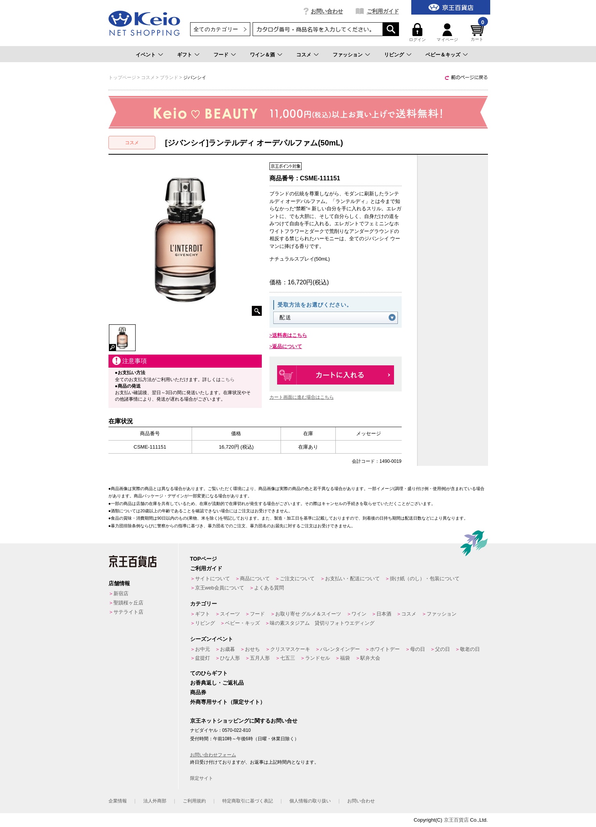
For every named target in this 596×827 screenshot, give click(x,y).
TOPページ (203, 559)
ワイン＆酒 (262, 55)
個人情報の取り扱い (310, 801)
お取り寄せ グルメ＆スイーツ (308, 614)
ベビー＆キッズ (442, 55)
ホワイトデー (385, 649)
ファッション (348, 55)
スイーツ (230, 614)
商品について (255, 578)
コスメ (303, 55)
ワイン (358, 614)
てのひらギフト (209, 673)
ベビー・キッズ (242, 623)
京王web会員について (219, 588)
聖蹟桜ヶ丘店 (128, 603)
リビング (394, 55)
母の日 (417, 649)
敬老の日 (470, 649)
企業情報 (117, 801)
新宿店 (120, 593)
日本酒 (383, 614)
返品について (287, 346)
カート (478, 32)
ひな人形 (230, 658)
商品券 (198, 692)
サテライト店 (128, 612)
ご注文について (297, 578)
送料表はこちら (289, 335)
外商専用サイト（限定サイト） (227, 702)
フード (220, 55)
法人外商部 (154, 801)
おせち (252, 649)
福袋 (345, 658)
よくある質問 (269, 588)
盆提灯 (202, 658)
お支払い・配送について (352, 578)
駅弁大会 (370, 658)
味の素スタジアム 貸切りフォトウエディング (322, 623)
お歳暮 (227, 649)
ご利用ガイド (383, 11)
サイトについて (212, 578)
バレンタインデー (340, 649)
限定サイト (201, 778)
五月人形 (260, 658)
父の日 (442, 649)
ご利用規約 (194, 801)
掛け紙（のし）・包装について (425, 578)
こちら (228, 379)
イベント (146, 55)
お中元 (202, 649)
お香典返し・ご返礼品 (217, 683)
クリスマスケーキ (290, 649)
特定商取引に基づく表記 (247, 801)
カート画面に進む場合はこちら (301, 397)
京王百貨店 (456, 820)
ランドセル (317, 658)
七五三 (287, 658)
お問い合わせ (327, 11)
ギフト (184, 55)
